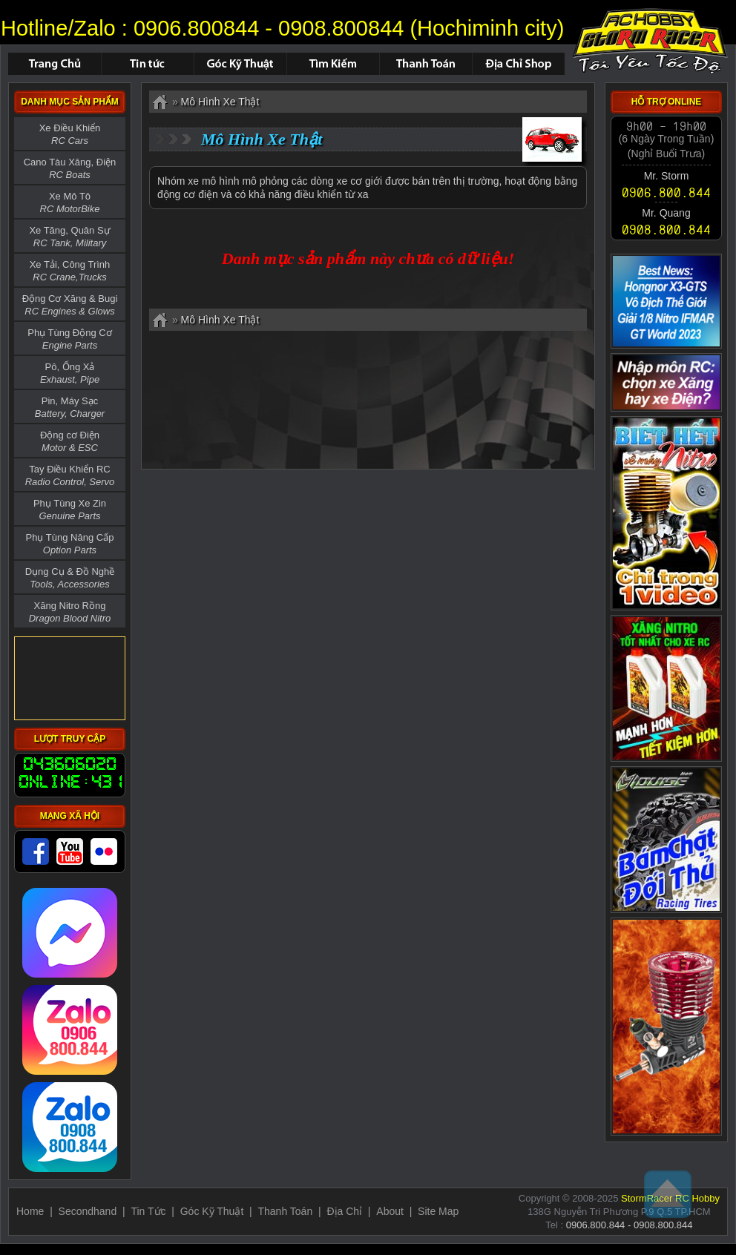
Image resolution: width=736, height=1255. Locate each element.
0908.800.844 (666, 229)
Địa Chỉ (344, 1211)
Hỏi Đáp (240, 64)
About (390, 1211)
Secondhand (88, 1211)
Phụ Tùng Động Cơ (69, 339)
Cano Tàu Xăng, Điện (70, 168)
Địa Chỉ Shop (518, 64)
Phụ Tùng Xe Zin (69, 509)
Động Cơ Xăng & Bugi (70, 305)
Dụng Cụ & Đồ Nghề (70, 578)
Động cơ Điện (69, 441)
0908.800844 (341, 28)
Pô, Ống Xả (69, 373)
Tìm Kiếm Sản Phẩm (332, 64)
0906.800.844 (666, 191)
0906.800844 (196, 28)
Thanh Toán (425, 64)
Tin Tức (148, 1211)
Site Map (438, 1211)
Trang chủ (54, 64)
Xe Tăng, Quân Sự (69, 236)
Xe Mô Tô (70, 202)
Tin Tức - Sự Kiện (147, 64)
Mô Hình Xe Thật (650, 40)
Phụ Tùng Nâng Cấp (70, 544)
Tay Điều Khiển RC (70, 475)
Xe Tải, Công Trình (70, 271)
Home (30, 1211)
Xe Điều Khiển (70, 134)
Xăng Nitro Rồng (70, 612)
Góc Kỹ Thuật (212, 1211)
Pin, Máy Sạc (70, 407)
